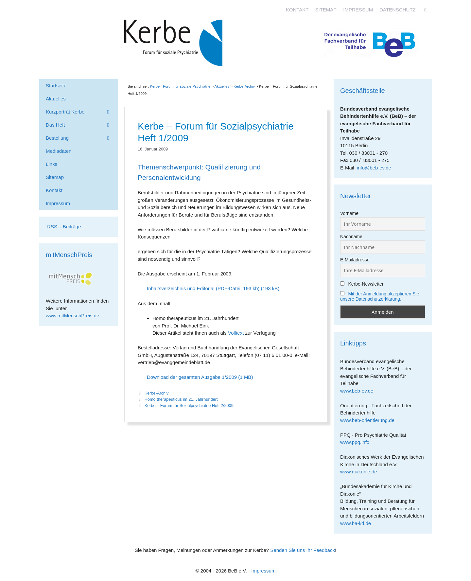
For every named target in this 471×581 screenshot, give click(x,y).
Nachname (351, 236)
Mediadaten (58, 151)
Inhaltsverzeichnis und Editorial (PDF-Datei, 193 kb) (203, 288)
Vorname (349, 213)
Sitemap (326, 9)
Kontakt (297, 9)
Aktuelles (221, 86)
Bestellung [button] (82, 138)
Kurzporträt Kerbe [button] (82, 111)
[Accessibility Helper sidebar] (463, 8)
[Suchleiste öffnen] (425, 10)
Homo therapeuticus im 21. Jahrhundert (181, 399)
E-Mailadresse (354, 259)
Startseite (56, 85)
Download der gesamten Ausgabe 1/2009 (192, 377)
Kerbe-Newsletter (362, 284)
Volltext (236, 333)
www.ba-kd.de (358, 523)
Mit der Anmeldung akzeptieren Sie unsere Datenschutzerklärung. (379, 296)
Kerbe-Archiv (157, 393)
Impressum (358, 9)
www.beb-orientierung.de (369, 420)
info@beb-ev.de (374, 167)
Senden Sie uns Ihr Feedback (302, 550)
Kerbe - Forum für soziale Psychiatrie (180, 86)
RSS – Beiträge (63, 226)
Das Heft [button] (82, 125)
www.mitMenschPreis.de (75, 315)
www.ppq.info (357, 442)
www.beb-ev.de (359, 391)
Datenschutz (397, 9)
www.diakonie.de (361, 471)
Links (51, 164)
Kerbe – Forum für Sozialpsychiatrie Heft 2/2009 (189, 405)
